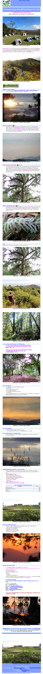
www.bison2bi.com (25, 670)
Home (20, 0)
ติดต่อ (28, 0)
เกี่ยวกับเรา (24, 0)
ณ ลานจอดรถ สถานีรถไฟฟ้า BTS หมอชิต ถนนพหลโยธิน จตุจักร (25, 90)
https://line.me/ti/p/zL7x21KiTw (15, 589)
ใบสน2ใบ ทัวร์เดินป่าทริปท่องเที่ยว (16, 587)
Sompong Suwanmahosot (16, 586)
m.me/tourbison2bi (14, 588)
